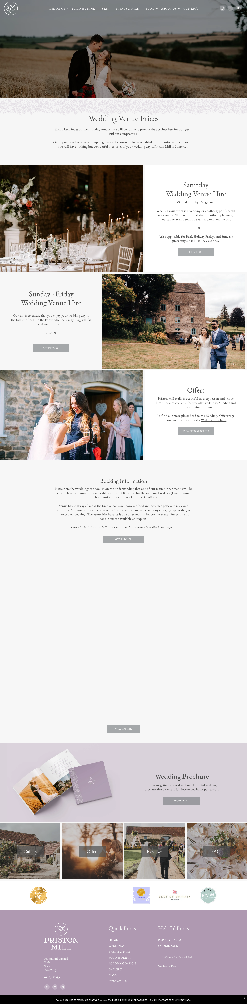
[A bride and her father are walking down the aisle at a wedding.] (201, 594)
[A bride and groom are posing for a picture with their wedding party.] (123, 690)
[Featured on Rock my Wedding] (208, 895)
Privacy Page (183, 999)
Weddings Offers (217, 415)
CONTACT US (118, 981)
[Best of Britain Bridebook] (174, 895)
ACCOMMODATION (122, 963)
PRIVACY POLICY (169, 940)
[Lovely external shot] (46, 594)
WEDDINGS (116, 945)
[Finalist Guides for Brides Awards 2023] (106, 895)
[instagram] (222, 9)
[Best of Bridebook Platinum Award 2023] (72, 895)
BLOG (113, 975)
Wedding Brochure (213, 420)
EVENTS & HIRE (119, 951)
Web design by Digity (167, 965)
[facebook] (230, 9)
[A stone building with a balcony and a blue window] (201, 671)
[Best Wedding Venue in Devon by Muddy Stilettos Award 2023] (39, 895)
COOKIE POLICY (169, 945)
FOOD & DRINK (119, 957)
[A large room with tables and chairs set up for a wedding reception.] (123, 613)
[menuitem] (58, 8)
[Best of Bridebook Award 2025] (141, 895)
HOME (113, 940)
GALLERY (115, 969)
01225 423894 (52, 977)
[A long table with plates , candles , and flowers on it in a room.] (46, 671)
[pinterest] (238, 9)
